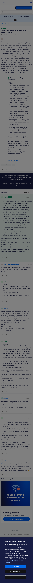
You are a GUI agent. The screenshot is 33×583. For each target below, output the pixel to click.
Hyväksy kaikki (15, 566)
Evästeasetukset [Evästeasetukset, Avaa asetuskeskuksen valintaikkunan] (14, 577)
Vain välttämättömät (15, 571)
